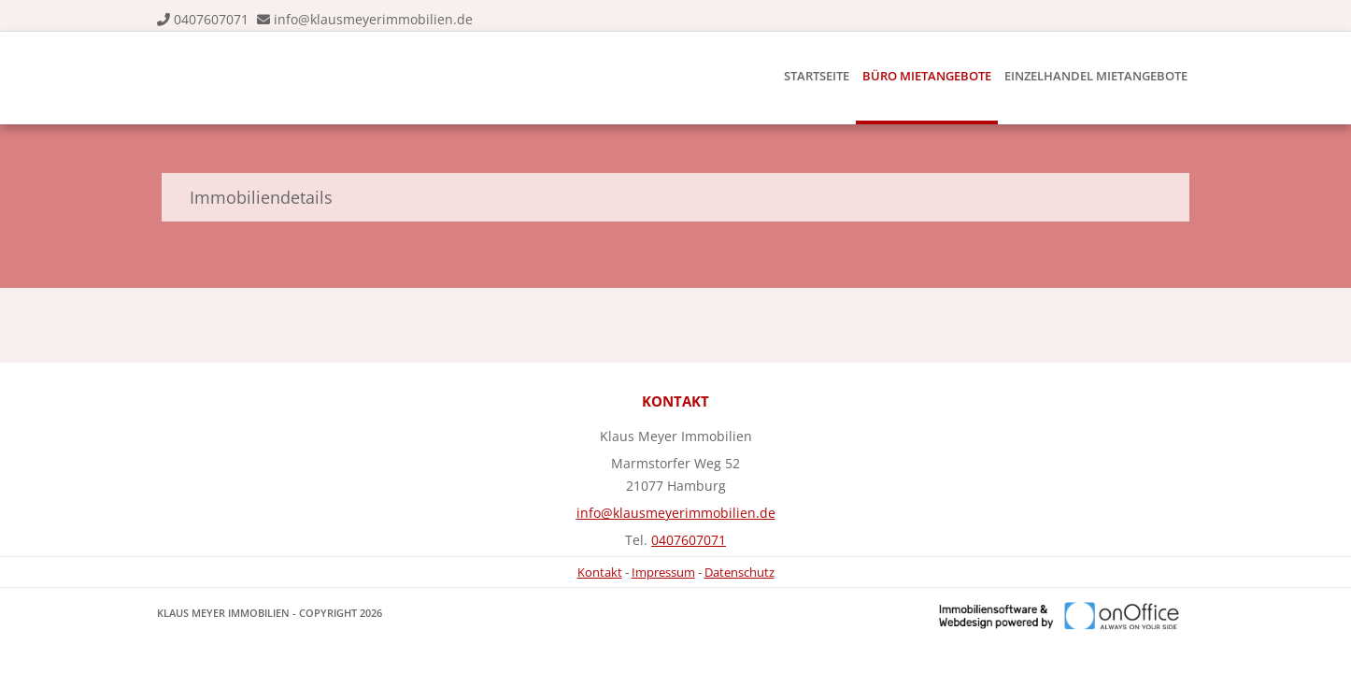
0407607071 (211, 19)
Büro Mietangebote (926, 75)
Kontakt (599, 572)
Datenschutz (739, 572)
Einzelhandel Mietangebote (1095, 75)
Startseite (816, 75)
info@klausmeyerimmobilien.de (373, 19)
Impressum (663, 572)
